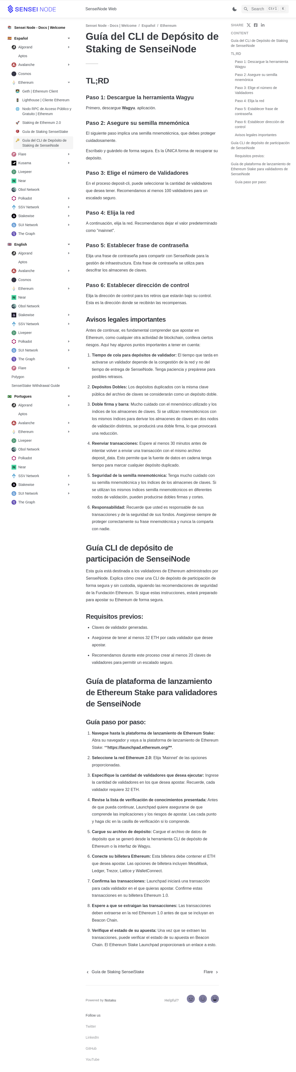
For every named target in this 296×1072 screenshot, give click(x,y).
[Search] (265, 9)
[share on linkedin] (263, 25)
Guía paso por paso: (251, 182)
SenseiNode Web (100, 9)
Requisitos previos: (249, 156)
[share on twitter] (249, 25)
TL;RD (236, 54)
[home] (42, 9)
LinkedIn (92, 1037)
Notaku (110, 1000)
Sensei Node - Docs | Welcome (111, 26)
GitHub (91, 1048)
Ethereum (168, 26)
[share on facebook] (256, 25)
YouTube (92, 1059)
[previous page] (115, 972)
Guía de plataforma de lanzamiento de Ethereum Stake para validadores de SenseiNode (260, 169)
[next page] (211, 972)
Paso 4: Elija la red (249, 101)
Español (148, 26)
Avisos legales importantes (255, 135)
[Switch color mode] (234, 9)
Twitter (91, 1026)
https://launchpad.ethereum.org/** (139, 747)
